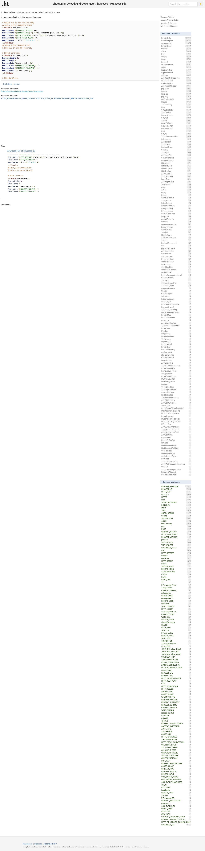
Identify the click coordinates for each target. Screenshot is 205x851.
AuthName (176, 144)
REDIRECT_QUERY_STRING (176, 723)
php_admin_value (176, 248)
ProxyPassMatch (176, 368)
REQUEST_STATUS (176, 771)
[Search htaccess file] (183, 4)
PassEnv (176, 331)
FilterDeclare (176, 171)
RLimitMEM (176, 437)
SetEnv (176, 134)
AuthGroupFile (176, 176)
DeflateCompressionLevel (176, 275)
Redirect (176, 62)
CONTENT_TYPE (176, 614)
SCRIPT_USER (176, 808)
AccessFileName (176, 392)
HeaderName (176, 235)
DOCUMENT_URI (175, 824)
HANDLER (176, 603)
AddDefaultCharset (176, 86)
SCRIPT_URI (176, 734)
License (16, 84)
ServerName (176, 253)
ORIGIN (176, 521)
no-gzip (176, 516)
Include (176, 102)
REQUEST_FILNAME (176, 699)
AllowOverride (176, 174)
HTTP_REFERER (8, 98)
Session (176, 150)
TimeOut (176, 232)
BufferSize (176, 459)
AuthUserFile (176, 155)
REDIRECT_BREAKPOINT (176, 801)
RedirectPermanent (176, 243)
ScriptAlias (176, 333)
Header (176, 56)
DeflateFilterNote (176, 317)
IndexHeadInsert (176, 299)
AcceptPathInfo (176, 219)
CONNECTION (176, 641)
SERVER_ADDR (176, 542)
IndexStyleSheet (176, 261)
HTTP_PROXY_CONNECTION (176, 742)
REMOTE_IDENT (176, 774)
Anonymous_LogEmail (176, 432)
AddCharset (176, 112)
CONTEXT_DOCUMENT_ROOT (176, 816)
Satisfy (176, 120)
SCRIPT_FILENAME (176, 502)
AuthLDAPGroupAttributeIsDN (176, 464)
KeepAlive (176, 216)
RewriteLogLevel (176, 336)
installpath (176, 790)
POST (38, 98)
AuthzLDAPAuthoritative (176, 365)
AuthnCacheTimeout (176, 461)
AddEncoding (176, 104)
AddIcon (176, 240)
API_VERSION (176, 731)
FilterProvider (176, 166)
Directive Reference (168, 23)
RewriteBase (9, 12)
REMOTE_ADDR (176, 569)
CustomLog (176, 339)
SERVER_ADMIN (176, 619)
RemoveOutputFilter (176, 371)
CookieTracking (176, 387)
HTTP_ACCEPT (176, 609)
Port (176, 131)
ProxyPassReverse (176, 376)
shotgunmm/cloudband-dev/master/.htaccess (38, 12)
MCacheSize (176, 424)
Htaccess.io (28, 844)
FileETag (176, 94)
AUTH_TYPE (176, 729)
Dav (176, 245)
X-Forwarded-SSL (176, 798)
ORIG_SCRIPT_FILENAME (176, 779)
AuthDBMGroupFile (176, 403)
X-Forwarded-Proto (176, 585)
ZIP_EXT (176, 795)
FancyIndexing (176, 208)
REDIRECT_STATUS (176, 531)
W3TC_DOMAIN (176, 710)
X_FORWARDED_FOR (176, 659)
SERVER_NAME (176, 566)
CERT (176, 683)
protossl (176, 539)
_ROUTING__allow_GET (176, 651)
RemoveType (176, 229)
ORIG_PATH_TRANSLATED (176, 782)
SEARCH (176, 625)
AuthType (176, 152)
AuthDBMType (176, 435)
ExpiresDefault (176, 72)
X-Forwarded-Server (176, 739)
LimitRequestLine (176, 453)
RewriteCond (16, 91)
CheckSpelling (176, 267)
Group (176, 192)
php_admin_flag (176, 355)
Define (176, 195)
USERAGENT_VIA (176, 657)
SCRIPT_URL (176, 670)
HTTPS (176, 497)
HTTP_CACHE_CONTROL (176, 678)
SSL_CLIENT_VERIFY (176, 747)
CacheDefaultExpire (176, 456)
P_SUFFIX (176, 715)
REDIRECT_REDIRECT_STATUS (176, 819)
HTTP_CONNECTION (176, 686)
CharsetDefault (176, 277)
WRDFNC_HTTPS (176, 697)
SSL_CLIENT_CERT (176, 750)
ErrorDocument (176, 64)
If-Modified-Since (176, 622)
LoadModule (176, 272)
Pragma (176, 555)
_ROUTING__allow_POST (176, 654)
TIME (176, 510)
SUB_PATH (176, 814)
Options (176, 48)
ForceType (176, 179)
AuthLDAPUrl (176, 344)
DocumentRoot (176, 259)
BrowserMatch (176, 126)
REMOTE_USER (176, 601)
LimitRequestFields (176, 445)
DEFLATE (176, 494)
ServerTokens (176, 123)
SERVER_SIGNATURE (176, 755)
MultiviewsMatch (176, 379)
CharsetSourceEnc (176, 283)
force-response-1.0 (176, 611)
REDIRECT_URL (176, 675)
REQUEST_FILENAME (51, 98)
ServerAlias (176, 405)
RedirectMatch (176, 128)
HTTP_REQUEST (176, 689)
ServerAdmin (176, 360)
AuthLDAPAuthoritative (176, 427)
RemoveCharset (176, 307)
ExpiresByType (176, 83)
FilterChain (176, 163)
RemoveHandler (176, 198)
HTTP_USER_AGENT (25, 98)
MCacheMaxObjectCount (176, 421)
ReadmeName (176, 227)
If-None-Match (176, 633)
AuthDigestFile (176, 363)
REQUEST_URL (176, 673)
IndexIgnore (176, 139)
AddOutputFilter (176, 182)
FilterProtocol (176, 168)
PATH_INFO (176, 627)
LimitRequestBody (176, 224)
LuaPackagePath (176, 381)
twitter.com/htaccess (169, 26)
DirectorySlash (176, 211)
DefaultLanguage (176, 213)
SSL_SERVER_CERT (176, 745)
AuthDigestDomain (176, 389)
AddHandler (176, 142)
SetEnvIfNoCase (176, 99)
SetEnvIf (176, 118)
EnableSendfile (176, 395)
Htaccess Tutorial (167, 17)
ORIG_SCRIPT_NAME (176, 777)
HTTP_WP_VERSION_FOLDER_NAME (176, 822)
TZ (176, 582)
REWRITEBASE (176, 595)
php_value (176, 88)
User (176, 107)
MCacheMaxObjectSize (176, 419)
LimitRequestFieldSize (176, 448)
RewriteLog (176, 347)
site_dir (176, 785)
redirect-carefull (176, 713)
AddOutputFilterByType (176, 78)
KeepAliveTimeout (176, 472)
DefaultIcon (176, 264)
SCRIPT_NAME (176, 694)
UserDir (176, 291)
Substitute (176, 296)
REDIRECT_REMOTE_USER (176, 763)
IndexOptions (176, 203)
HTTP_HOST (176, 492)
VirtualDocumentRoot (176, 136)
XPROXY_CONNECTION (176, 665)
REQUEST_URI (86, 98)
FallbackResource (176, 206)
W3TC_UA (176, 630)
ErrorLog (176, 443)
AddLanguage (176, 256)
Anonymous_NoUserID (176, 429)
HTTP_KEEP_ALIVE (176, 681)
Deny (176, 54)
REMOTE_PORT (176, 793)
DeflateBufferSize (176, 440)
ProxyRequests (176, 416)
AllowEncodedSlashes (176, 397)
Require (176, 91)
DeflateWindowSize (176, 475)
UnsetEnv (176, 320)
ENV (176, 500)
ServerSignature (176, 158)
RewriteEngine (27, 91)
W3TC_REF (176, 638)
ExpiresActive (176, 70)
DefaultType (176, 301)
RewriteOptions (176, 160)
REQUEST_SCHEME (176, 705)
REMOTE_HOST (176, 635)
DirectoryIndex (176, 80)
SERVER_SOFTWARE (176, 753)
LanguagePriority (176, 288)
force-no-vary (176, 523)
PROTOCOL (176, 811)
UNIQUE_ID (176, 803)
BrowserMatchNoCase (176, 304)
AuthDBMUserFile (176, 400)
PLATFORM (176, 787)
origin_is (176, 721)
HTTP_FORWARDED (176, 737)
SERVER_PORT (176, 518)
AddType (176, 75)
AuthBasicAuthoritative (176, 325)
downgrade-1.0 (176, 598)
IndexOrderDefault (176, 269)
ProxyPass (176, 328)
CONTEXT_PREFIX (176, 590)
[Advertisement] (80, 122)
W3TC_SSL (176, 617)
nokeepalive (176, 593)
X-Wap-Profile (176, 587)
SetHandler (176, 184)
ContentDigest (176, 293)
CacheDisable (176, 352)
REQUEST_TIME (176, 769)
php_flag (176, 96)
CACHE (176, 574)
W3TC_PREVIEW (176, 606)
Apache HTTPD (50, 844)
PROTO (176, 563)
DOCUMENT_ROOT (176, 547)
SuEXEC (176, 467)
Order (176, 59)
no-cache (176, 558)
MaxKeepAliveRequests (176, 411)
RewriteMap (176, 315)
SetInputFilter (176, 373)
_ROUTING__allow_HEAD (176, 649)
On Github (7, 84)
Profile (176, 577)
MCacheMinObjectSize (176, 413)
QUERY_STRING (176, 513)
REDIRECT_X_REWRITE (176, 702)
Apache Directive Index (170, 20)
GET (176, 526)
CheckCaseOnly (176, 357)
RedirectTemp (176, 147)
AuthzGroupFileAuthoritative (176, 408)
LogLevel (176, 384)
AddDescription (176, 251)
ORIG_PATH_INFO (176, 806)
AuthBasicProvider (176, 237)
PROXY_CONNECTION (176, 662)
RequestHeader (176, 115)
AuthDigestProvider (176, 323)
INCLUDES (176, 505)
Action (176, 190)
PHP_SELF (176, 761)
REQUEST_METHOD (70, 98)
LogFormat (176, 341)
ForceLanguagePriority (176, 312)
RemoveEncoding (176, 349)
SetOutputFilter (176, 110)
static (176, 508)
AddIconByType (176, 285)
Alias (176, 187)
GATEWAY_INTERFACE (176, 726)
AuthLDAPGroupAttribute (176, 469)
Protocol (176, 221)
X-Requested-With (176, 571)
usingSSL (176, 718)
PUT (176, 550)
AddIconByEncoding (176, 309)
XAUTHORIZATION (176, 643)
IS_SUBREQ (176, 646)
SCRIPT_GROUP (176, 766)
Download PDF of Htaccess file (21, 151)
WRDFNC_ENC (176, 691)
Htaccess (38, 844)
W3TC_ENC (176, 579)
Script (176, 67)
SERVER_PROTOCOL (176, 758)
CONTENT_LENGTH (176, 707)
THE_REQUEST (176, 545)
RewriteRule (38, 91)
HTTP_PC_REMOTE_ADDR (176, 667)
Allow (176, 51)
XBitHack (176, 280)
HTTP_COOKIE (176, 561)
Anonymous (176, 200)
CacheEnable (176, 451)
